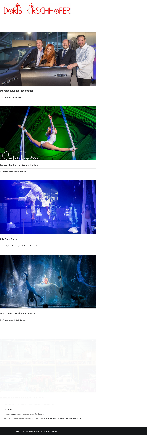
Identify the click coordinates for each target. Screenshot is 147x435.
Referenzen (5, 97)
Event (19, 97)
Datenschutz (46, 431)
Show (15, 97)
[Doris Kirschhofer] (37, 8)
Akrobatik (11, 97)
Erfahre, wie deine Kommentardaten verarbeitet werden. (63, 418)
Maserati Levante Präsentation (17, 90)
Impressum (53, 431)
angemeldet (15, 414)
